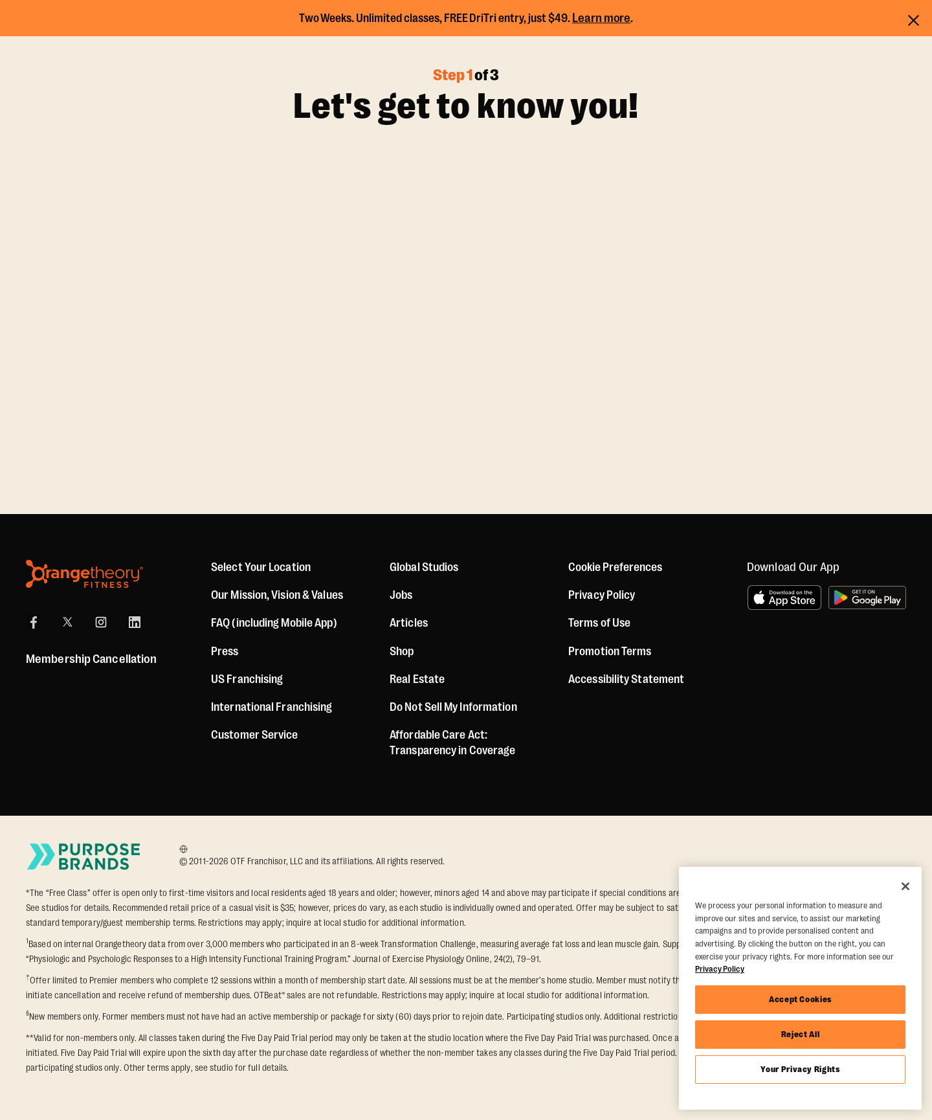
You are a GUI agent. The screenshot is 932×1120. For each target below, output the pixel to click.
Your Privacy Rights (799, 1069)
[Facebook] (33, 622)
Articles (409, 622)
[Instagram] (101, 622)
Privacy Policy (601, 594)
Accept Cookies (800, 999)
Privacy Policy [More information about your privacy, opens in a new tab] (719, 969)
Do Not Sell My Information (453, 706)
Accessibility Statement (626, 679)
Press (225, 651)
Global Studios (424, 567)
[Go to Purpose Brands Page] (84, 856)
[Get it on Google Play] (867, 597)
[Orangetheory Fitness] (84, 573)
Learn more (601, 18)
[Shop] (402, 651)
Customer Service (254, 734)
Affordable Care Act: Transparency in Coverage (452, 742)
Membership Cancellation (91, 659)
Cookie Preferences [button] (615, 567)
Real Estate (417, 679)
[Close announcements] (913, 18)
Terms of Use (599, 622)
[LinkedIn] (134, 622)
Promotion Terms (610, 651)
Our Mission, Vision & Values (277, 594)
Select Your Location (261, 567)
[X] (67, 622)
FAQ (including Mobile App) (274, 622)
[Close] (905, 886)
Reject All (800, 1034)
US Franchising (247, 679)
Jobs (401, 594)
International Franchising (272, 706)
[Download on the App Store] (784, 597)
